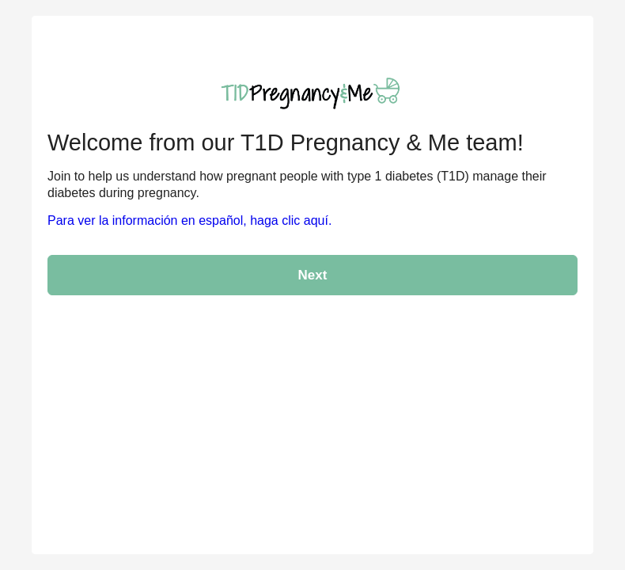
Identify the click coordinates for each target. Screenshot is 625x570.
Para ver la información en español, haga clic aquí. (189, 220)
